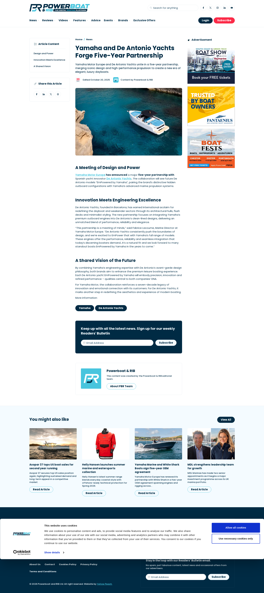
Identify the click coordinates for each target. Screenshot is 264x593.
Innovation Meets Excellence (49, 59)
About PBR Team (121, 386)
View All (226, 419)
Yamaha (85, 308)
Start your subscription (165, 540)
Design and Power (43, 53)
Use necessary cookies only (236, 572)
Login (205, 20)
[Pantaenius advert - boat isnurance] (211, 106)
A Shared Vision (42, 66)
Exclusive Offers (144, 20)
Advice (95, 20)
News (89, 39)
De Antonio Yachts (118, 178)
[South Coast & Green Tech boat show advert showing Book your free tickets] (211, 64)
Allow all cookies (235, 561)
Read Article (41, 489)
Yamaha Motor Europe (90, 175)
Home (78, 39)
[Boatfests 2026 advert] (211, 148)
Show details (52, 586)
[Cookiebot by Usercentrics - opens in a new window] (22, 586)
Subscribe (224, 20)
